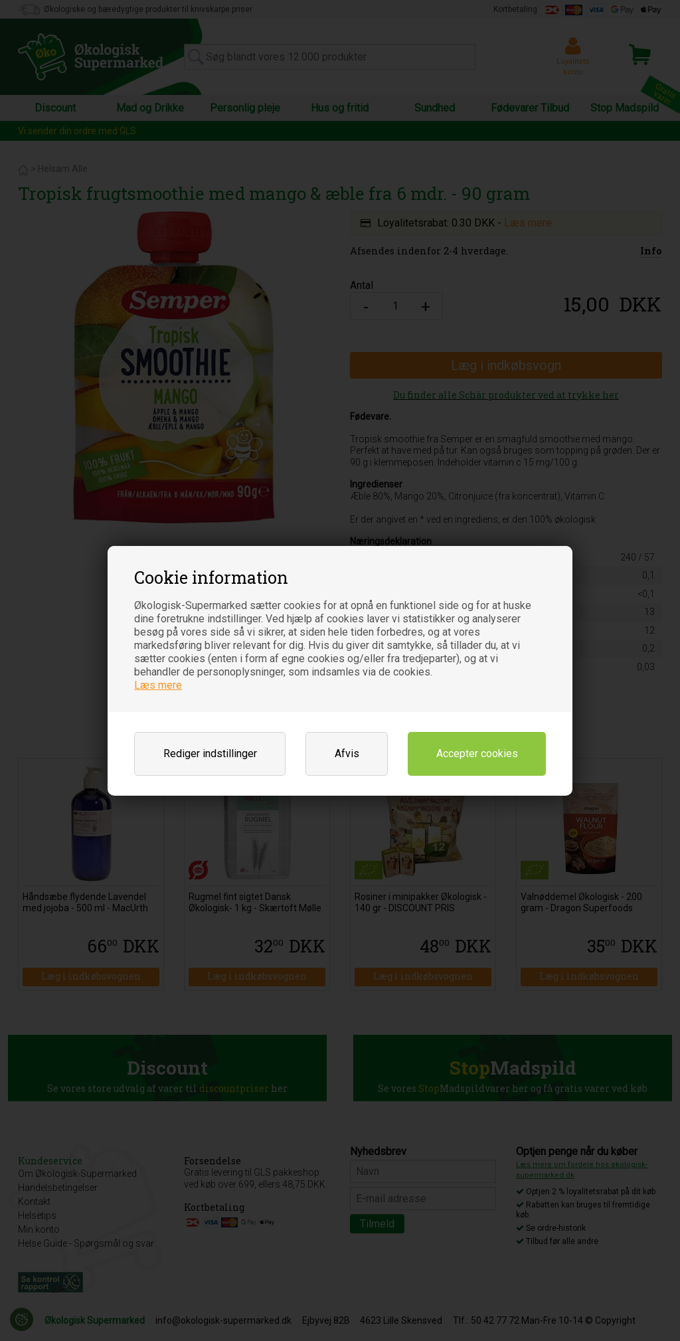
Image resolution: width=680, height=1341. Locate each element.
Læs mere (158, 685)
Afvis (347, 753)
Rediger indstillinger (210, 753)
